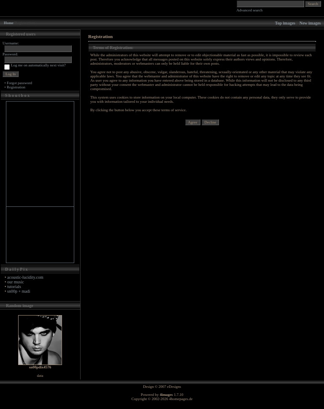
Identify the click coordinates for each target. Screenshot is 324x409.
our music (15, 282)
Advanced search (250, 10)
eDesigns (174, 386)
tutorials (14, 286)
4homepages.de (181, 399)
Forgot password (19, 83)
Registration (16, 87)
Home (9, 23)
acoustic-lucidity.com (25, 277)
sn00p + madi (18, 291)
